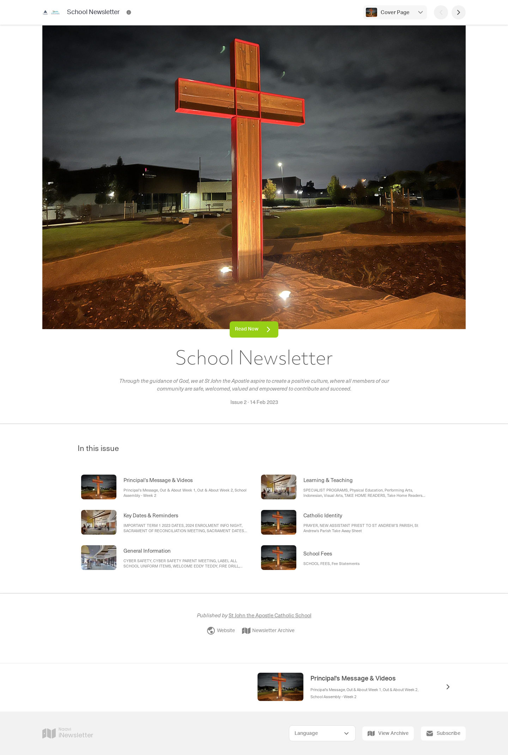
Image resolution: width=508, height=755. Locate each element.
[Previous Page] (441, 12)
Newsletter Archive (268, 630)
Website (221, 630)
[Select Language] (322, 733)
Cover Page (395, 12)
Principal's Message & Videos (353, 679)
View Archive (388, 733)
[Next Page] (459, 12)
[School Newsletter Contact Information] (128, 12)
